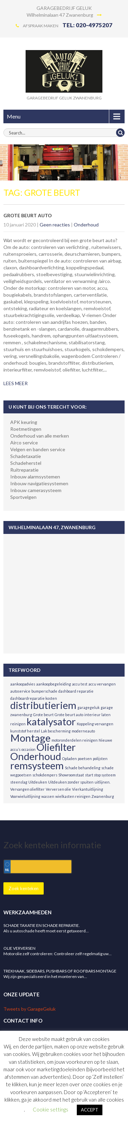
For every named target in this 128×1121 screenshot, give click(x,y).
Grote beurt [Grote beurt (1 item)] (43, 714)
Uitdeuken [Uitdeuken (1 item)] (37, 782)
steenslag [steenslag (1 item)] (18, 782)
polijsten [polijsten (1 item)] (100, 758)
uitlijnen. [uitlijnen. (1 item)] (102, 782)
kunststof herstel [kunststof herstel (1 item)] (25, 731)
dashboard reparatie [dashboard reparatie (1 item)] (76, 691)
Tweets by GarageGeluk (29, 1009)
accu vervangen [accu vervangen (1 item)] (102, 684)
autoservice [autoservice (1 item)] (20, 691)
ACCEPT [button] (89, 1109)
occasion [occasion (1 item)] (28, 749)
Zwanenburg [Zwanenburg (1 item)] (102, 796)
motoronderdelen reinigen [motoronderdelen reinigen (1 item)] (75, 740)
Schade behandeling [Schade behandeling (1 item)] (82, 767)
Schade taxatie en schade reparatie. (41, 925)
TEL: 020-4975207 (87, 25)
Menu (13, 116)
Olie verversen (19, 948)
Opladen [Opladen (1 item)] (69, 758)
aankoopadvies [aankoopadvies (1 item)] (22, 684)
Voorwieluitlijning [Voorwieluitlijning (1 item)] (25, 796)
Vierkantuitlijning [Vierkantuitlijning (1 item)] (87, 789)
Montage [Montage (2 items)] (30, 738)
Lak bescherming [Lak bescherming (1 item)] (56, 731)
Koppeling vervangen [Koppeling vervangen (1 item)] (95, 724)
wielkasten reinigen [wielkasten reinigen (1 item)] (72, 796)
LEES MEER (15, 383)
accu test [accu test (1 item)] (79, 684)
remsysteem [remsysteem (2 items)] (37, 765)
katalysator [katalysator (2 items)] (51, 721)
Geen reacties (55, 224)
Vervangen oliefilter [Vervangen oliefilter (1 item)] (27, 789)
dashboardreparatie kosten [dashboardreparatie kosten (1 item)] (33, 698)
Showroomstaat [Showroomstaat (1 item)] (71, 775)
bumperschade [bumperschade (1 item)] (44, 691)
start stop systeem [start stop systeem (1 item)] (100, 775)
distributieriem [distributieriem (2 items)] (43, 705)
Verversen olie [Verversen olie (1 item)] (58, 789)
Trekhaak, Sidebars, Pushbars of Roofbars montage (59, 971)
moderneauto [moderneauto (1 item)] (83, 731)
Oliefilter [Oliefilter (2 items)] (56, 747)
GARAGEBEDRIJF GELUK (64, 8)
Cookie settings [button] (50, 1109)
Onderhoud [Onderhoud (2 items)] (35, 756)
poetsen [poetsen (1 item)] (85, 758)
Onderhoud (86, 224)
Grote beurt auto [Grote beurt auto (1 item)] (69, 714)
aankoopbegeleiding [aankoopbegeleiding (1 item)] (53, 684)
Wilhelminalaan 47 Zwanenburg (64, 15)
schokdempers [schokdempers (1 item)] (44, 775)
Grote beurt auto (27, 215)
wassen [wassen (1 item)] (47, 796)
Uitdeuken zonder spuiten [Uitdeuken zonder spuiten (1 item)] (71, 782)
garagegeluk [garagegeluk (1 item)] (88, 707)
